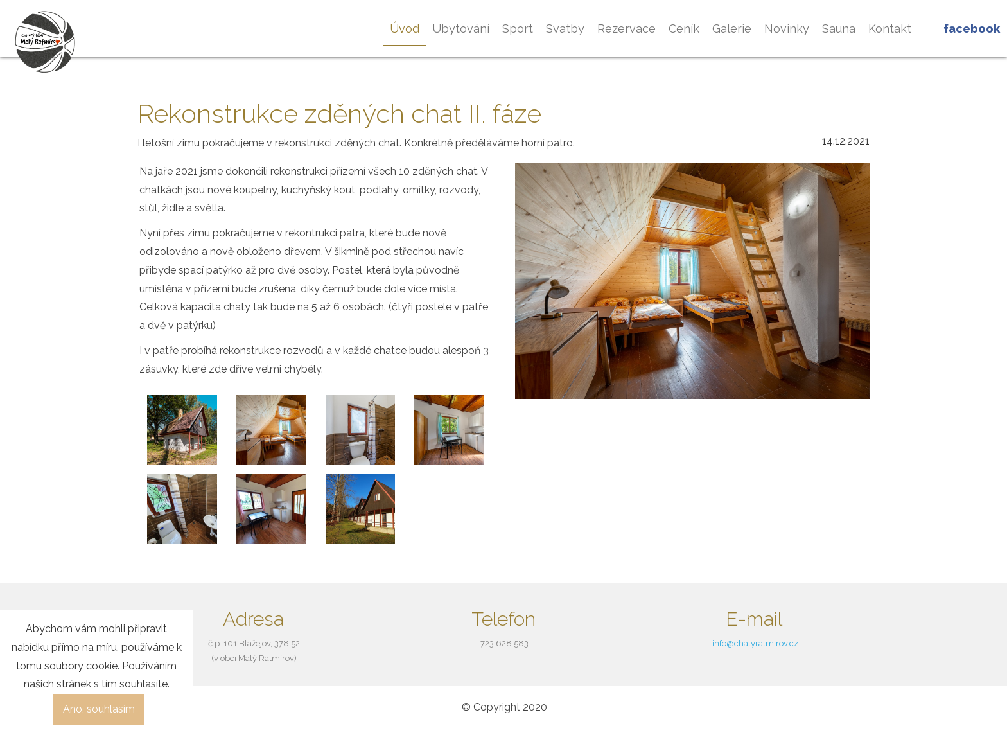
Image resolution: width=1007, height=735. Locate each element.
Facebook (971, 28)
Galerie (731, 28)
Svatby (565, 28)
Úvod (404, 28)
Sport (517, 28)
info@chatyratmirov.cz (755, 643)
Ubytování (460, 28)
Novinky (786, 28)
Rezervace (626, 28)
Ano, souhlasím (99, 709)
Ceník (684, 28)
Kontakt (889, 28)
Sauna (838, 28)
